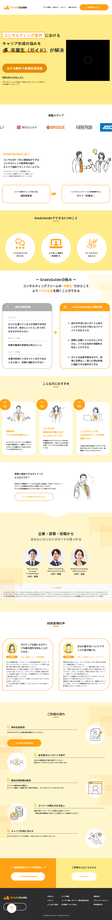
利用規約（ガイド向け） (70, 904)
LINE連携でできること (10, 84)
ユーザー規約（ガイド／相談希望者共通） (76, 900)
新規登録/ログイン (94, 7)
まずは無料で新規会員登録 (24, 743)
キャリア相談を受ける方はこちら (34, 497)
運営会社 (97, 896)
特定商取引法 (98, 904)
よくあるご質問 (52, 904)
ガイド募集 (47, 7)
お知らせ (55, 7)
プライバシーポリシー (101, 900)
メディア (63, 7)
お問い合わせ (72, 7)
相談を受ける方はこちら (12, 77)
